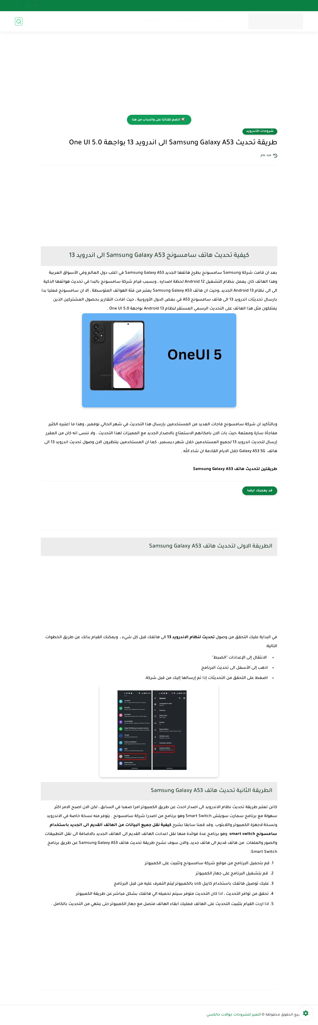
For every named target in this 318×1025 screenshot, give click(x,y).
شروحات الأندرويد (260, 131)
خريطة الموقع (153, 21)
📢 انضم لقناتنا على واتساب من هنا (158, 120)
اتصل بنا (215, 21)
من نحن (233, 21)
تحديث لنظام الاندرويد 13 (191, 637)
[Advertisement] (159, 76)
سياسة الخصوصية (187, 21)
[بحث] (18, 21)
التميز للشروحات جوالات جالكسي (233, 1015)
